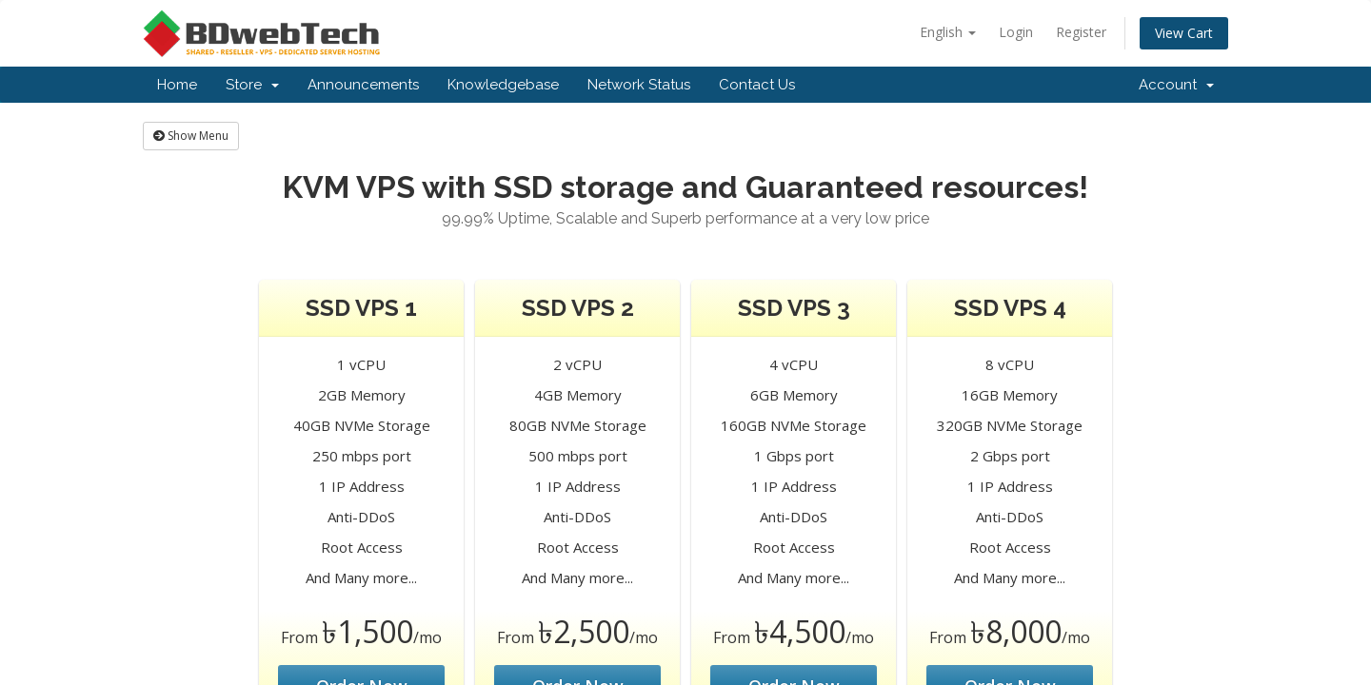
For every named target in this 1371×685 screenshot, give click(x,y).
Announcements (363, 84)
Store (252, 84)
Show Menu (190, 135)
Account (1176, 84)
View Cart (1184, 33)
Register (1081, 32)
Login (1016, 32)
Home (177, 84)
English (948, 32)
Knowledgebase (503, 84)
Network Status (638, 84)
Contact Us (757, 84)
